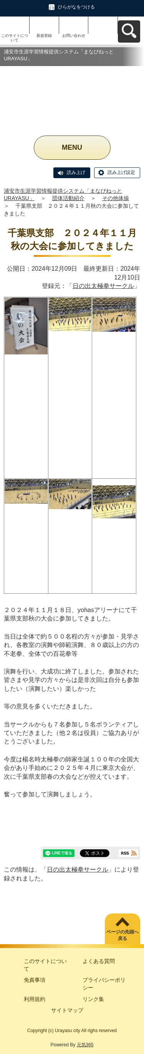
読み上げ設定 (121, 172)
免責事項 (34, 980)
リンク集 (93, 999)
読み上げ (76, 172)
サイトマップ (67, 1010)
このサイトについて (14, 37)
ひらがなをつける (76, 7)
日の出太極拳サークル (103, 286)
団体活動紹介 (68, 198)
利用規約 (34, 999)
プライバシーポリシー (104, 984)
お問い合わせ (73, 35)
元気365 (85, 1044)
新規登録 (44, 35)
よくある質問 (99, 961)
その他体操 (115, 198)
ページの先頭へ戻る (122, 935)
